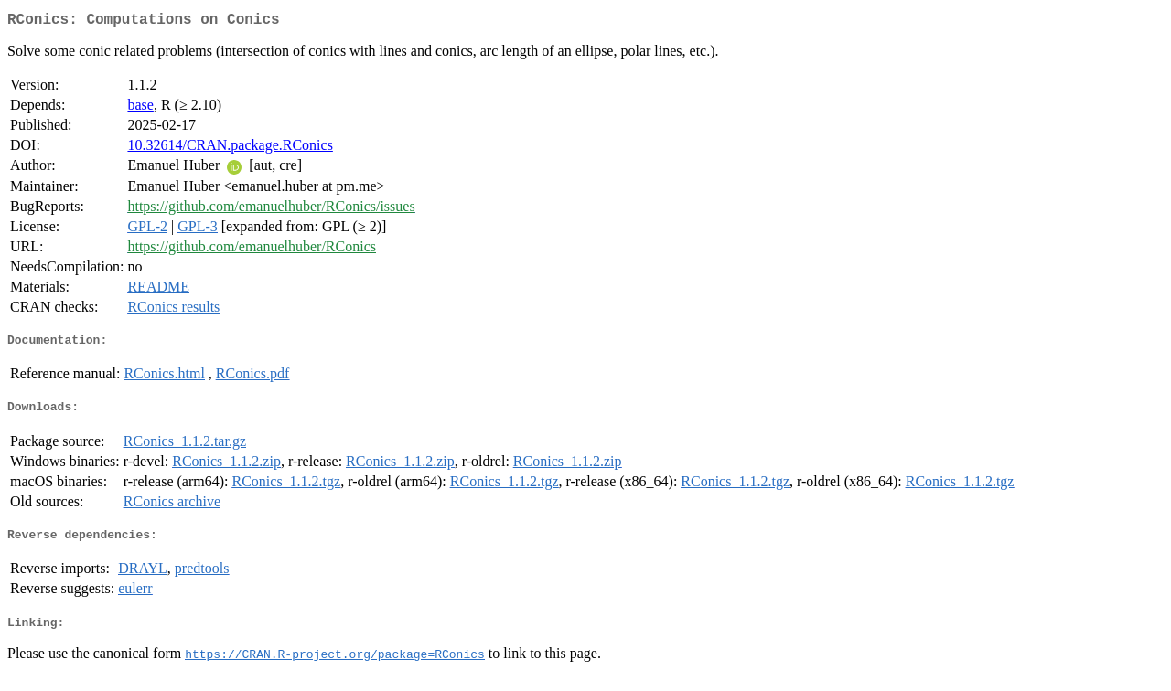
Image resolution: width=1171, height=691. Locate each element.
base (140, 108)
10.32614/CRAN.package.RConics (229, 148)
